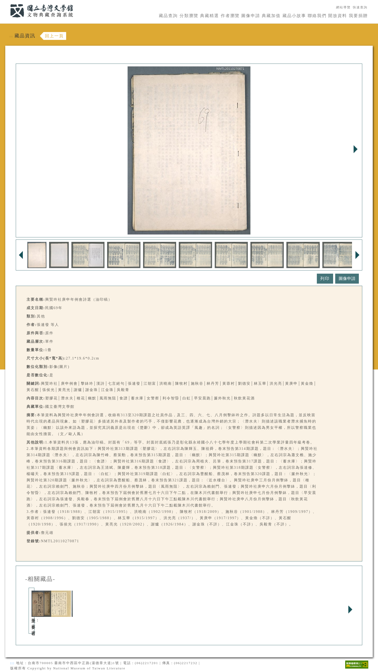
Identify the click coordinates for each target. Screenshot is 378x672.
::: (7, 3)
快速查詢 (360, 7)
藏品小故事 (294, 15)
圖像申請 (250, 15)
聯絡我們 (317, 15)
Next (355, 149)
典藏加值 (271, 15)
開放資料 (337, 15)
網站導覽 (343, 7)
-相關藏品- (40, 579)
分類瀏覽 (189, 15)
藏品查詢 (168, 15)
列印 (325, 278)
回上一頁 (54, 36)
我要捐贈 (358, 15)
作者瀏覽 (230, 15)
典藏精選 (209, 15)
